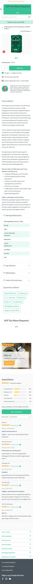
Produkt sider (17, 302)
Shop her (9, 363)
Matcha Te (21, 297)
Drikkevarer (23, 293)
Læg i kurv (19, 68)
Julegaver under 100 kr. (11, 310)
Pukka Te (7, 302)
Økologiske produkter (11, 306)
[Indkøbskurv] (17, 9)
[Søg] (29, 17)
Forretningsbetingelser (9, 562)
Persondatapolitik (7, 570)
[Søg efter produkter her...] (14, 17)
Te (5, 297)
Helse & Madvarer (10, 293)
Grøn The (12, 297)
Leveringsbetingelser (8, 566)
